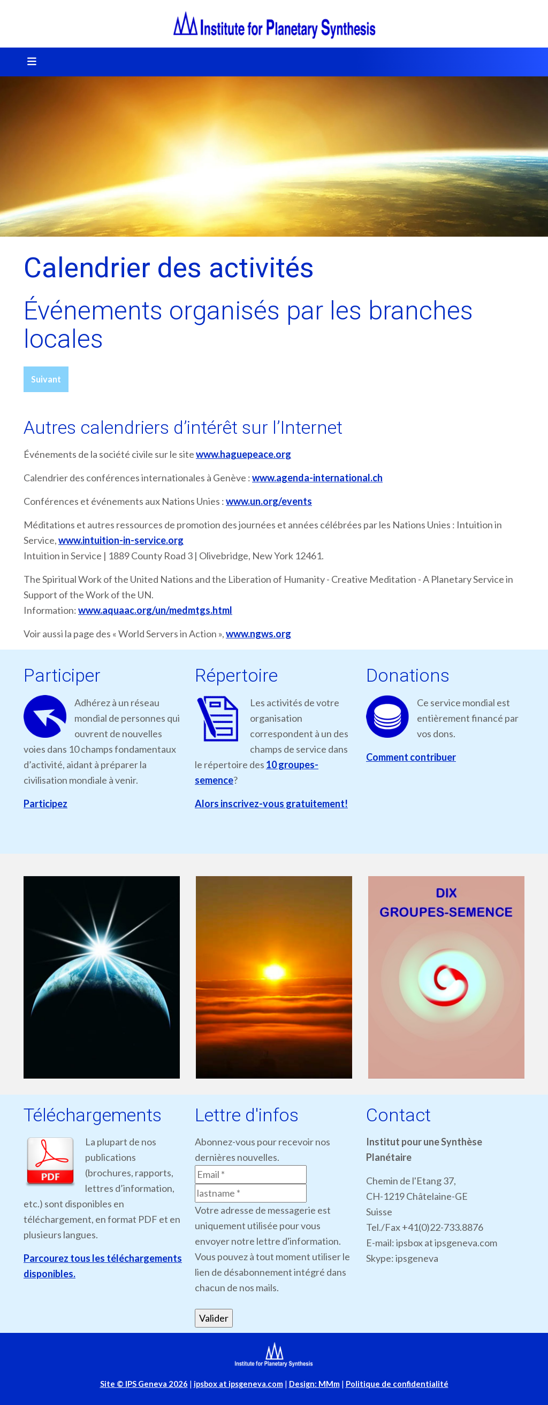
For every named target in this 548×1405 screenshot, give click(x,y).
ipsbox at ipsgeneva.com (238, 1383)
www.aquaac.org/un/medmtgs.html (155, 610)
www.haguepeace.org (243, 454)
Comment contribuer (411, 757)
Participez (45, 803)
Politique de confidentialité (397, 1383)
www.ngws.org (258, 633)
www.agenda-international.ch (317, 477)
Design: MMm (314, 1383)
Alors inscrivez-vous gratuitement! (271, 803)
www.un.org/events (269, 501)
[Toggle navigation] (28, 62)
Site (144, 1383)
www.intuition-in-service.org (121, 540)
